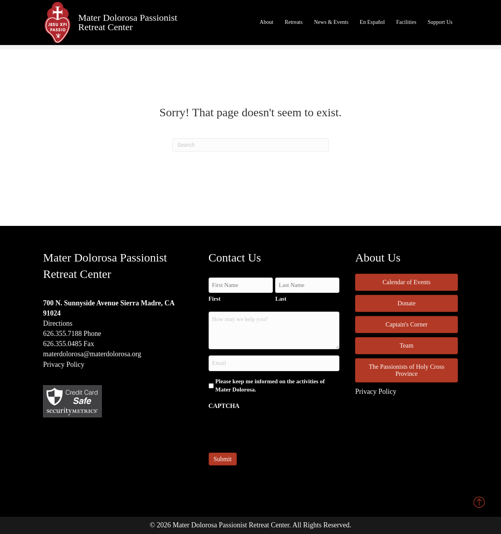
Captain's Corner (406, 324)
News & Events (331, 22)
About (266, 22)
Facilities (406, 22)
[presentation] (268, 428)
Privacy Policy (64, 364)
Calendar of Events (406, 282)
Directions (57, 323)
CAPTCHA (224, 405)
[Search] (250, 145)
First (215, 299)
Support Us (440, 22)
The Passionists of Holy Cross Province (406, 370)
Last (280, 299)
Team (406, 345)
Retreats (294, 22)
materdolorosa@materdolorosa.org (92, 354)
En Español (372, 22)
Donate (407, 303)
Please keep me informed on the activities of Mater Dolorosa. (270, 385)
